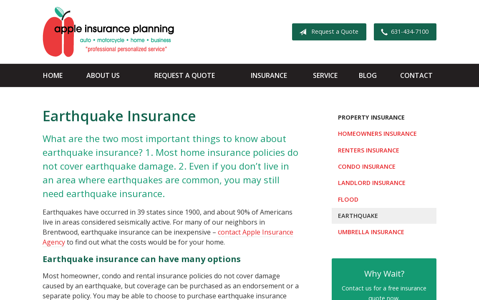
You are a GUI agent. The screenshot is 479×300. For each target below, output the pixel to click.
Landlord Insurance (372, 183)
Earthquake (358, 216)
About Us (103, 75)
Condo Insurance (367, 166)
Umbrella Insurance (371, 232)
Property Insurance (371, 117)
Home (53, 75)
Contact (416, 75)
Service (325, 75)
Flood (348, 199)
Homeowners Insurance (377, 134)
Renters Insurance (368, 150)
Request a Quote (327, 32)
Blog (368, 75)
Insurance (269, 75)
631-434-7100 (403, 32)
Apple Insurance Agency (108, 32)
